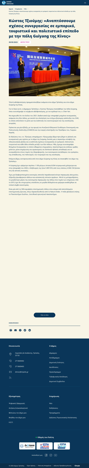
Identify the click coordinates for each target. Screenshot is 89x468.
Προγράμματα (54, 413)
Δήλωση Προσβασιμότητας (62, 466)
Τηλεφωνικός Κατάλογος (58, 377)
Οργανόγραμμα (55, 372)
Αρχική (11, 9)
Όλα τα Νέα (44, 315)
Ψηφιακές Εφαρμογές (17, 403)
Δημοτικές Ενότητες (56, 362)
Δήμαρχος (53, 353)
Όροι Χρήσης (31, 466)
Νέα (25, 9)
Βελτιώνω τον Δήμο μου (18, 413)
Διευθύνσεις (53, 367)
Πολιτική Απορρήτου (44, 466)
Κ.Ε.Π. (11, 422)
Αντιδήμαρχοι (54, 358)
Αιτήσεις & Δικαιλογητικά (18, 408)
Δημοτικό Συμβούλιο (57, 381)
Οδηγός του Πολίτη (46, 437)
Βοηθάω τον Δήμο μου (17, 417)
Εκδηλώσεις (53, 408)
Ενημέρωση (18, 9)
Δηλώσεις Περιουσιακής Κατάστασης (63, 417)
